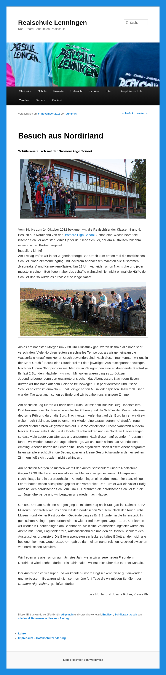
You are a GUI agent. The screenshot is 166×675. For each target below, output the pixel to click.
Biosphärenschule (131, 91)
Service (40, 100)
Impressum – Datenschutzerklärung (42, 638)
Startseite (25, 91)
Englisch (107, 614)
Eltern (109, 91)
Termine (24, 100)
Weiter (142, 113)
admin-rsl (71, 113)
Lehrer (22, 633)
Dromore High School (79, 235)
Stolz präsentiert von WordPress (83, 659)
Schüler (94, 91)
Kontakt (57, 100)
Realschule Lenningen (52, 22)
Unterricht (76, 91)
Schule (42, 91)
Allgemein (67, 614)
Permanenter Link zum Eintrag (50, 618)
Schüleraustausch (126, 614)
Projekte (58, 91)
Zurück (127, 113)
